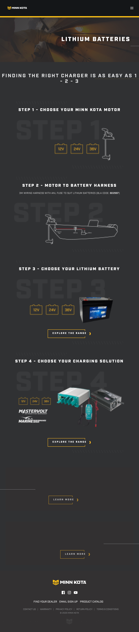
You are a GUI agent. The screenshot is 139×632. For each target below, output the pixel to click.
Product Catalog (91, 601)
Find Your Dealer (45, 601)
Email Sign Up (68, 601)
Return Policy (84, 609)
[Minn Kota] (17, 8)
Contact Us (29, 609)
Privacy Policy (64, 609)
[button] (132, 8)
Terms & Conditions (108, 609)
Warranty (46, 609)
